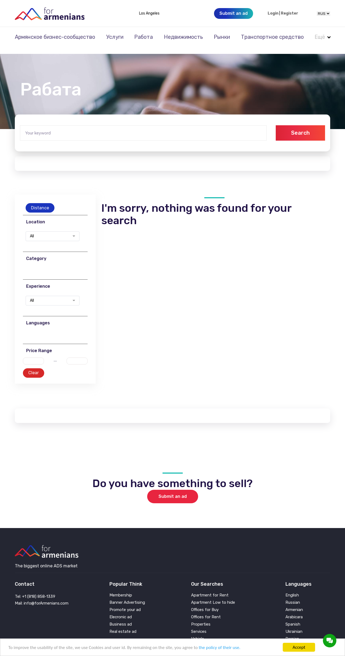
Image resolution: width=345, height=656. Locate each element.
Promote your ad (125, 603)
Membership (120, 588)
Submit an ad (172, 489)
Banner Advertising (127, 595)
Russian (292, 595)
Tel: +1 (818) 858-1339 (35, 589)
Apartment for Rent (210, 588)
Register (289, 13)
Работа (143, 37)
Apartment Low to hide (213, 595)
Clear (33, 365)
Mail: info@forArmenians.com (41, 595)
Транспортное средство (272, 37)
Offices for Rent (206, 610)
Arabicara (294, 610)
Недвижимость (183, 37)
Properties (201, 617)
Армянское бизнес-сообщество (55, 37)
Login (273, 13)
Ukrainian (293, 624)
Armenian (294, 603)
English (292, 588)
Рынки (222, 37)
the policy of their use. (219, 647)
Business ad (120, 617)
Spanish (292, 617)
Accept (298, 647)
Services (198, 624)
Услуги (114, 37)
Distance (40, 200)
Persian (292, 632)
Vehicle (197, 632)
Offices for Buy (205, 603)
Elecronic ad (120, 610)
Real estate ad (122, 624)
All (32, 229)
